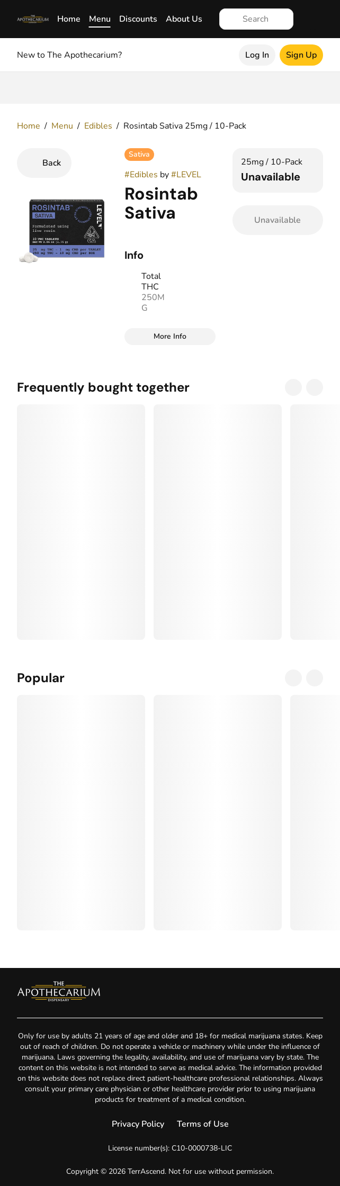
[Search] (265, 19)
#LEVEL (186, 174)
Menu (100, 19)
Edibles (98, 126)
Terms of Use (203, 1124)
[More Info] (169, 336)
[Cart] (312, 19)
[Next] (314, 387)
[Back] (44, 163)
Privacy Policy (138, 1124)
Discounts (138, 19)
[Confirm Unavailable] (277, 220)
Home (68, 19)
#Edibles (141, 174)
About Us (184, 19)
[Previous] (293, 387)
